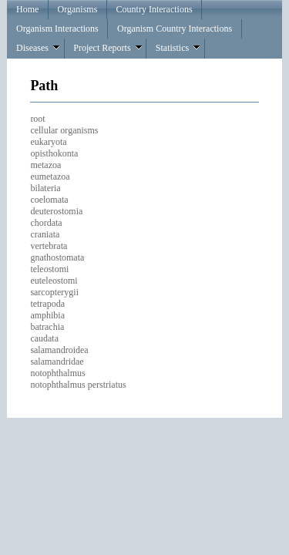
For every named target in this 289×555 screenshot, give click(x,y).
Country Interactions (154, 9)
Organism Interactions (57, 28)
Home (27, 9)
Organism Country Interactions (174, 28)
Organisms (78, 9)
